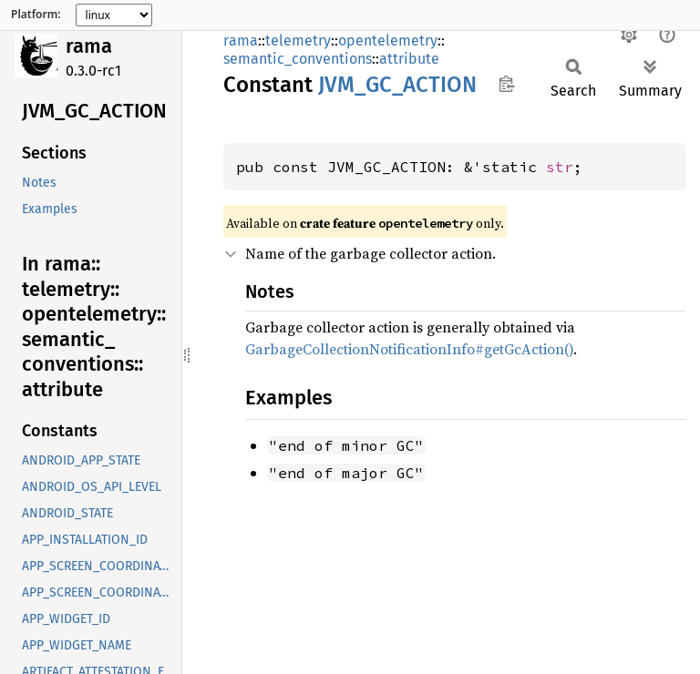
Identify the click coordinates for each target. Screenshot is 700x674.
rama (89, 46)
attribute (409, 58)
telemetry (298, 40)
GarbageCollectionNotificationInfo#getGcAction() (409, 349)
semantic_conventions (297, 58)
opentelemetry (388, 40)
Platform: (36, 14)
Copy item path (506, 83)
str (559, 167)
